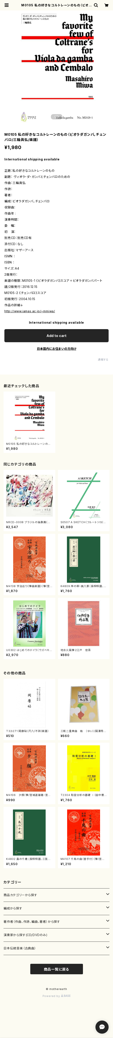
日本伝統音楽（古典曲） (20, 948)
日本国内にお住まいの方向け (56, 349)
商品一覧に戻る (56, 969)
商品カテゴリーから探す (20, 895)
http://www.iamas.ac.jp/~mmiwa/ (29, 311)
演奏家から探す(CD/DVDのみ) (26, 935)
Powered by (57, 996)
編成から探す (13, 908)
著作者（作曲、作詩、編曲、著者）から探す (32, 921)
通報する (103, 359)
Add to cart (56, 335)
